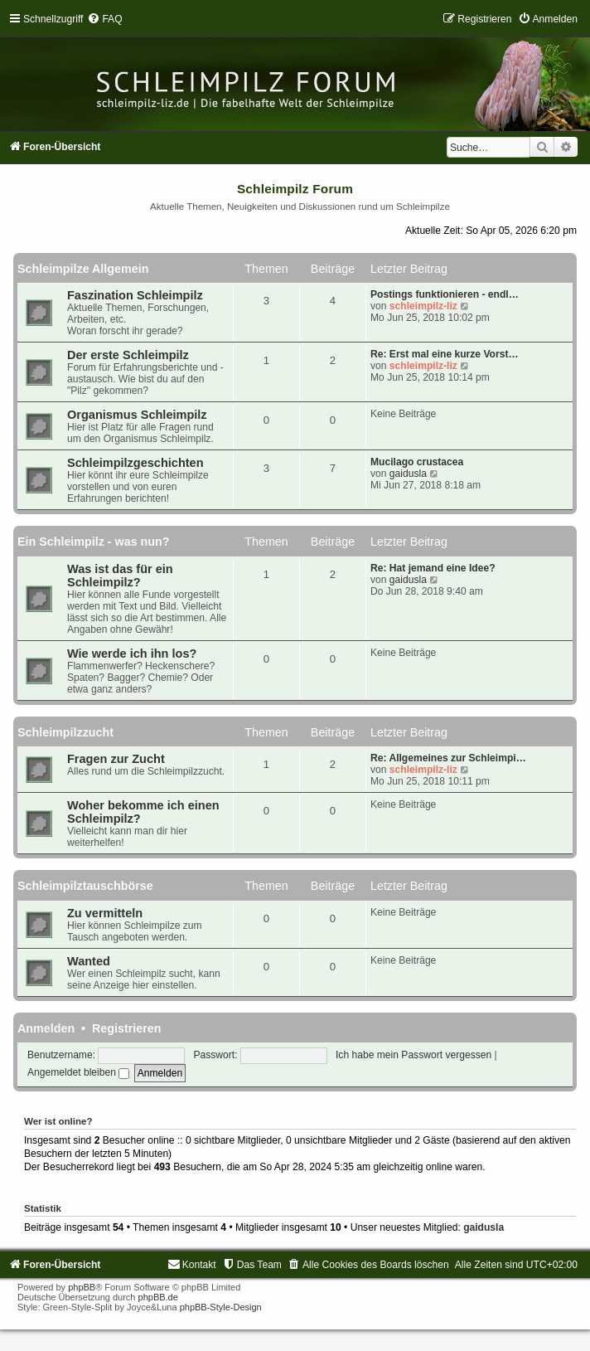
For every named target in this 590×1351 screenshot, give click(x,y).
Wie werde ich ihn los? (131, 653)
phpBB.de (158, 1297)
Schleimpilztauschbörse (85, 885)
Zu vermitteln (105, 913)
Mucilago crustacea (416, 462)
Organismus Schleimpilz (137, 414)
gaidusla (408, 473)
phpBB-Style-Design (221, 1307)
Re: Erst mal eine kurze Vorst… (444, 354)
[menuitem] (104, 19)
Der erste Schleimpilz (128, 355)
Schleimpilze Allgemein (82, 268)
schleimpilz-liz (423, 306)
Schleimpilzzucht (65, 732)
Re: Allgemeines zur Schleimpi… (448, 758)
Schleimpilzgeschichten (135, 462)
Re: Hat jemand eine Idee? (433, 568)
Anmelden (46, 1028)
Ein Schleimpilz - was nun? (93, 541)
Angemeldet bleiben (78, 1072)
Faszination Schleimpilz (135, 295)
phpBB (81, 1287)
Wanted (88, 961)
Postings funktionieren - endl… (444, 294)
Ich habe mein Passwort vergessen (413, 1055)
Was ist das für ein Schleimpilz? (120, 575)
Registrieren (126, 1028)
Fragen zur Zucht (116, 758)
